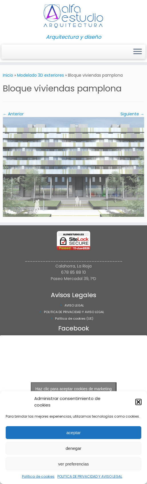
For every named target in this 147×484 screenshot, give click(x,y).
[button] (138, 402)
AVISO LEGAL (74, 305)
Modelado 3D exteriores (40, 75)
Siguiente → (132, 114)
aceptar (73, 432)
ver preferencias (73, 463)
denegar (73, 448)
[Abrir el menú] (137, 52)
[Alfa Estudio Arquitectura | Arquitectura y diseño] (73, 17)
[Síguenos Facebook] (12, 52)
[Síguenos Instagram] (8, 52)
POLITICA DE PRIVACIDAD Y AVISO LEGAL (89, 476)
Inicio (8, 75)
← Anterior (13, 114)
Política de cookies (38, 476)
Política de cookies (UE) (74, 318)
